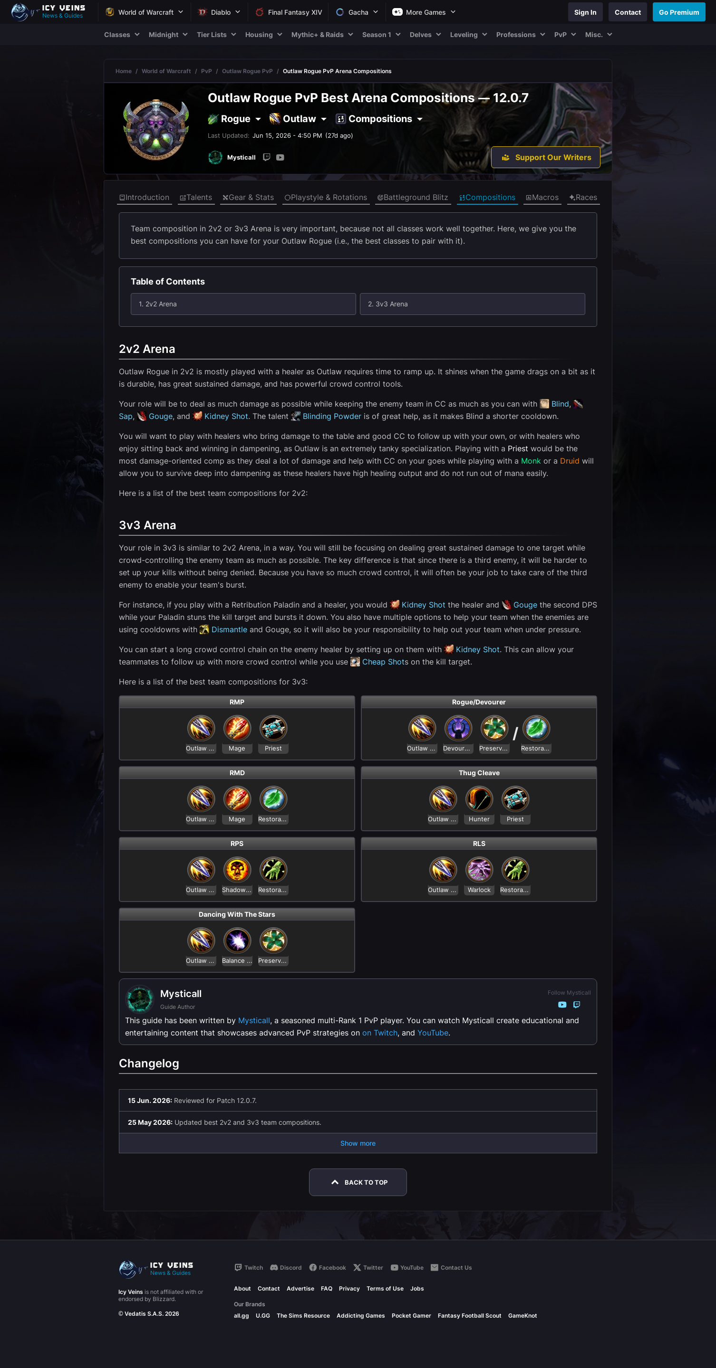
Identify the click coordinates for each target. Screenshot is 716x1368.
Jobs (417, 1288)
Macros (542, 197)
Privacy (349, 1288)
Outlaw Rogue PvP (247, 71)
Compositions (487, 197)
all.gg (241, 1315)
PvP (206, 71)
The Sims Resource (303, 1315)
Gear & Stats (248, 197)
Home (124, 71)
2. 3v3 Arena (388, 304)
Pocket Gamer (411, 1315)
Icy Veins (130, 1291)
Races (583, 197)
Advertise (300, 1288)
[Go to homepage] (52, 11)
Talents (196, 197)
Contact (269, 1288)
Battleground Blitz (412, 197)
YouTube (432, 1032)
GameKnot (522, 1315)
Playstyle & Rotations (325, 197)
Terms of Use (385, 1288)
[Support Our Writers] (545, 157)
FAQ (326, 1288)
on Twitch (379, 1032)
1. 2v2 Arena (158, 304)
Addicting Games (361, 1315)
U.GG (263, 1315)
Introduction (144, 197)
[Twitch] (266, 157)
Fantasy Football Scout (470, 1315)
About (242, 1288)
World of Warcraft (166, 71)
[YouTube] (280, 157)
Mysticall (254, 1020)
